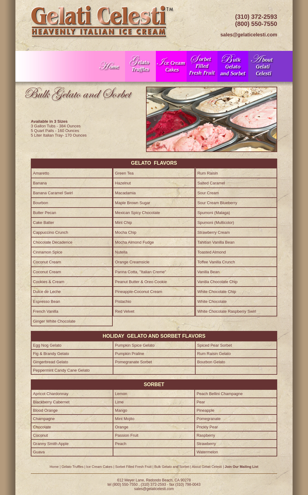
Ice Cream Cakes (99, 466)
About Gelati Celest (206, 466)
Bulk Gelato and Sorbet (171, 466)
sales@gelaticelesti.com (154, 489)
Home (54, 466)
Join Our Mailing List (241, 466)
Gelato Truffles (72, 466)
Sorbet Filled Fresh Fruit (133, 466)
